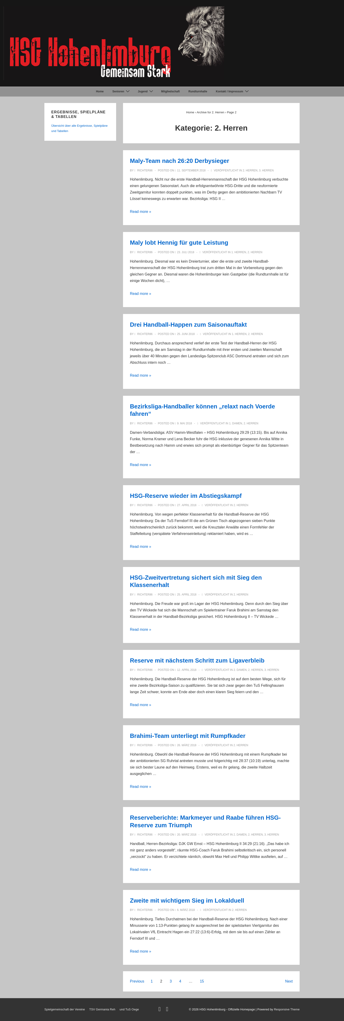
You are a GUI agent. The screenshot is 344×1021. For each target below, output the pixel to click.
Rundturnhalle (198, 91)
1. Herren (238, 252)
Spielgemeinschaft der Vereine (64, 1009)
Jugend (146, 91)
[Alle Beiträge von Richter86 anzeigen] (143, 170)
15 (202, 981)
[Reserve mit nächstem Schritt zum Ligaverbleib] (186, 670)
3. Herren (266, 170)
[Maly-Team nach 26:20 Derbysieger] (191, 170)
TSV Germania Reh (102, 1009)
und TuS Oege (129, 1009)
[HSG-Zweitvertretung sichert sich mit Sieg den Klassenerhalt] (186, 594)
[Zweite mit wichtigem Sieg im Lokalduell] (186, 910)
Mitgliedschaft (170, 91)
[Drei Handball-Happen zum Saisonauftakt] (186, 334)
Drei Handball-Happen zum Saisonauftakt (188, 324)
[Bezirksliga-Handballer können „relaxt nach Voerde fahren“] (184, 423)
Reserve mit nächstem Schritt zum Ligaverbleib (197, 660)
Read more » (140, 212)
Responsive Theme (287, 1009)
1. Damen (235, 423)
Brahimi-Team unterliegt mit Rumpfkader (187, 735)
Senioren (121, 91)
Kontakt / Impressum (233, 91)
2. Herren (250, 170)
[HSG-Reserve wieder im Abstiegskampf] (186, 505)
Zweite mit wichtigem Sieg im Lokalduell (187, 900)
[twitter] (160, 1010)
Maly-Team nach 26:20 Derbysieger (179, 160)
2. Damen (240, 670)
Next (289, 981)
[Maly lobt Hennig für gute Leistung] (185, 252)
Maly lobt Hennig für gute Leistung (179, 242)
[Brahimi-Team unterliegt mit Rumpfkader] (186, 745)
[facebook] (167, 1010)
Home (99, 91)
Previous (137, 981)
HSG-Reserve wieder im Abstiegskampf (186, 495)
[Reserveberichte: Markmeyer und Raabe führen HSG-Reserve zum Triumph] (186, 834)
